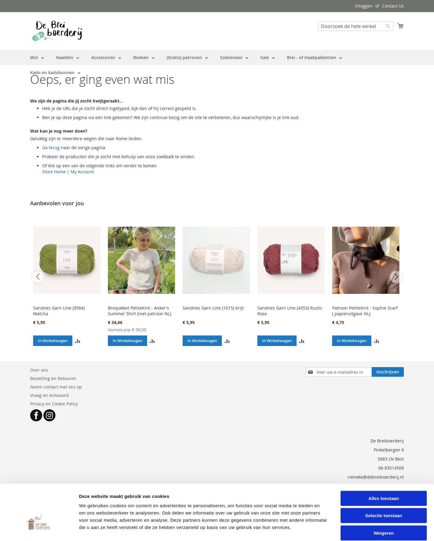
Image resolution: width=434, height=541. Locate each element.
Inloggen (364, 6)
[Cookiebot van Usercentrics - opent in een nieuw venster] (39, 529)
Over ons (39, 370)
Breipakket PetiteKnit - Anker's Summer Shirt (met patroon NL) (139, 310)
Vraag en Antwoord (49, 395)
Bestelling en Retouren (53, 378)
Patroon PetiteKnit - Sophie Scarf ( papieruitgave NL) (365, 310)
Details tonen (325, 529)
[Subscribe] (388, 372)
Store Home (54, 172)
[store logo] (57, 30)
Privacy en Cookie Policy (54, 404)
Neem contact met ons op (56, 387)
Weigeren (383, 502)
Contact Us (393, 6)
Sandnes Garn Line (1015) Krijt (213, 308)
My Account (82, 172)
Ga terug (51, 147)
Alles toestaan (383, 467)
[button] (77, 340)
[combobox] (355, 26)
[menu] (217, 65)
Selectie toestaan (383, 485)
